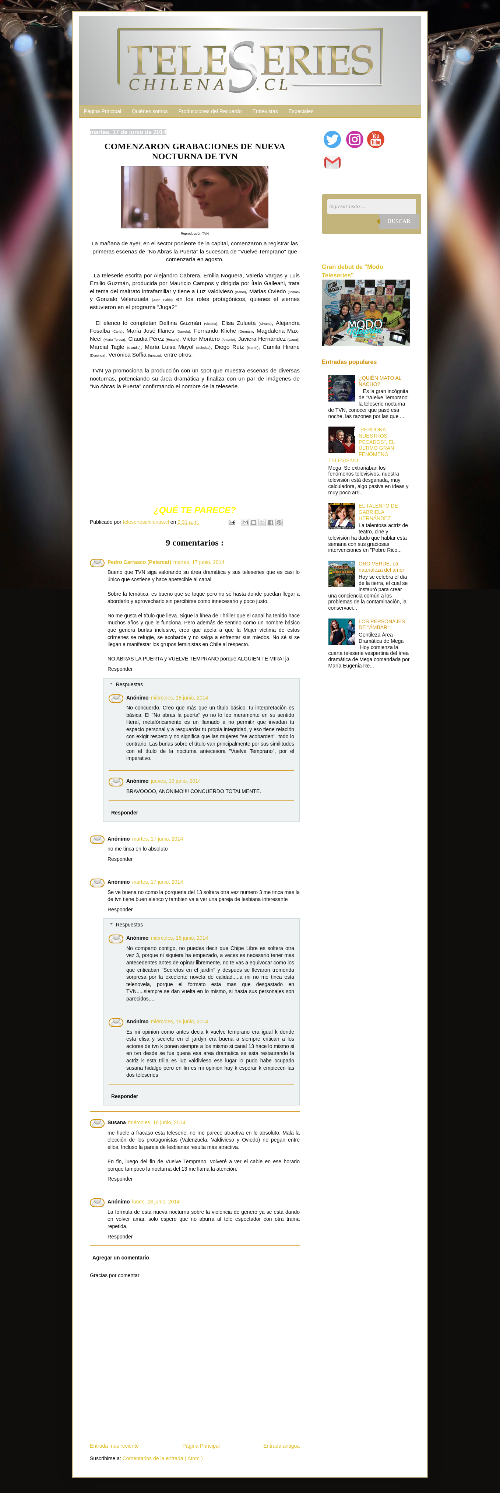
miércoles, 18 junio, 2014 (179, 698)
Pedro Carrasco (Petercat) (139, 562)
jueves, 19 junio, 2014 (176, 781)
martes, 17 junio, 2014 (199, 562)
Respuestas (129, 684)
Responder (120, 669)
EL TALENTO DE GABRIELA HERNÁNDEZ (378, 512)
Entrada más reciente (114, 1446)
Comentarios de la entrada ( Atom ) (163, 1458)
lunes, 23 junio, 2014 (156, 1202)
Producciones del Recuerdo (210, 111)
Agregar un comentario (120, 1258)
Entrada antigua (281, 1446)
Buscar (399, 221)
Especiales (301, 111)
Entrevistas (265, 111)
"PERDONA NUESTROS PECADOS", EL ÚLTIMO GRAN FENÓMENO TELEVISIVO (361, 445)
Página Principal (102, 111)
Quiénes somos (150, 111)
